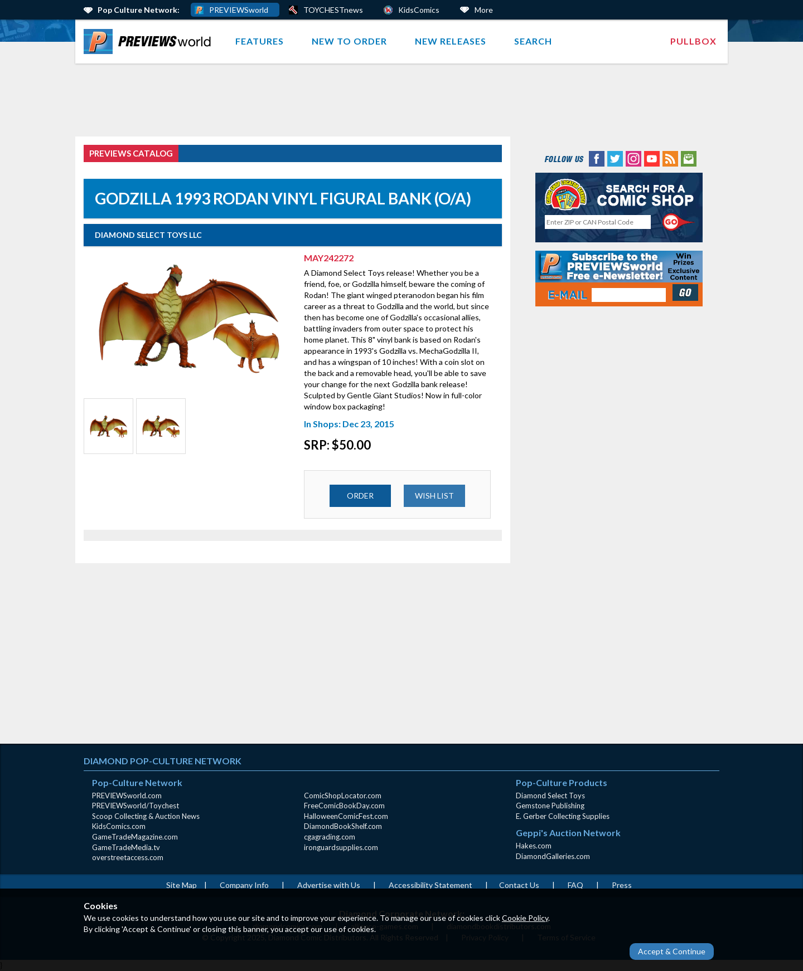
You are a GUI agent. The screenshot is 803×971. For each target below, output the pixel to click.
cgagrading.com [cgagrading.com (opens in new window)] (329, 836)
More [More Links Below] (484, 9)
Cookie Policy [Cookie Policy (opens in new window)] (525, 918)
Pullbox (693, 41)
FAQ (575, 885)
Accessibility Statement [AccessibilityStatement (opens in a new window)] (430, 885)
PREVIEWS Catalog (131, 153)
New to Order (349, 41)
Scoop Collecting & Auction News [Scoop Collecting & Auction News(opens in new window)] (146, 816)
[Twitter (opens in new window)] (615, 158)
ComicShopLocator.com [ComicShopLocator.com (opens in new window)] (342, 795)
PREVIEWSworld (238, 9)
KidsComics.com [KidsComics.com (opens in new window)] (119, 826)
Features (259, 41)
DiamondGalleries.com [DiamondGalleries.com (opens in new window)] (553, 856)
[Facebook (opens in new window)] (596, 158)
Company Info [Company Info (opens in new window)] (244, 885)
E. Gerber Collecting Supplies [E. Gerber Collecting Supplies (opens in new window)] (562, 816)
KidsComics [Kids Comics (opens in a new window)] (418, 9)
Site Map (181, 885)
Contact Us (519, 885)
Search (533, 41)
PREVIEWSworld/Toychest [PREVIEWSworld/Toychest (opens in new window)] (135, 805)
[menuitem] (149, 41)
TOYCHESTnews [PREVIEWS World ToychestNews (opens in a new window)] (333, 9)
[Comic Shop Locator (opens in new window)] (619, 194)
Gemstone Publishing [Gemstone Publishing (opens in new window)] (550, 805)
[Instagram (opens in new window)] (633, 158)
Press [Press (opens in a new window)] (622, 885)
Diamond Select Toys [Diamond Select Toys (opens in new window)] (550, 795)
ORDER (360, 495)
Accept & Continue (671, 951)
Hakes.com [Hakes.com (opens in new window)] (534, 845)
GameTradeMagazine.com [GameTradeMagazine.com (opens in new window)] (135, 836)
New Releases (450, 41)
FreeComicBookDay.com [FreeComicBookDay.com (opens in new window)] (344, 805)
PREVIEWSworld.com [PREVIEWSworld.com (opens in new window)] (127, 795)
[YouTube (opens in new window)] (652, 158)
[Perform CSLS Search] (678, 222)
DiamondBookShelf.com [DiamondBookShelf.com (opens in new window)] (343, 826)
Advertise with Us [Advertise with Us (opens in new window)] (328, 885)
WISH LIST (434, 495)
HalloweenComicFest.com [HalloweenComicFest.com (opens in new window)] (346, 816)
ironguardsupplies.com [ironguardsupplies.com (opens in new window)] (341, 847)
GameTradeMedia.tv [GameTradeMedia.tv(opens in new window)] (126, 847)
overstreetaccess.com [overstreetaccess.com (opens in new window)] (127, 857)
